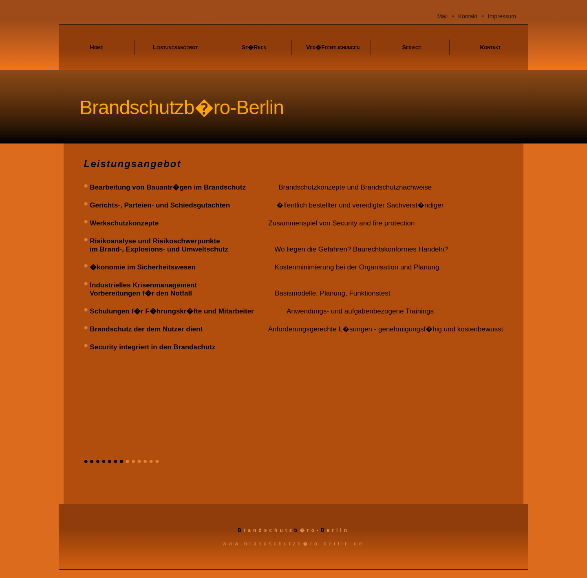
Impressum (502, 16)
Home (97, 47)
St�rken (254, 47)
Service (411, 47)
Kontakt (467, 16)
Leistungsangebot (175, 47)
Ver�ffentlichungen (333, 47)
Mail (442, 16)
